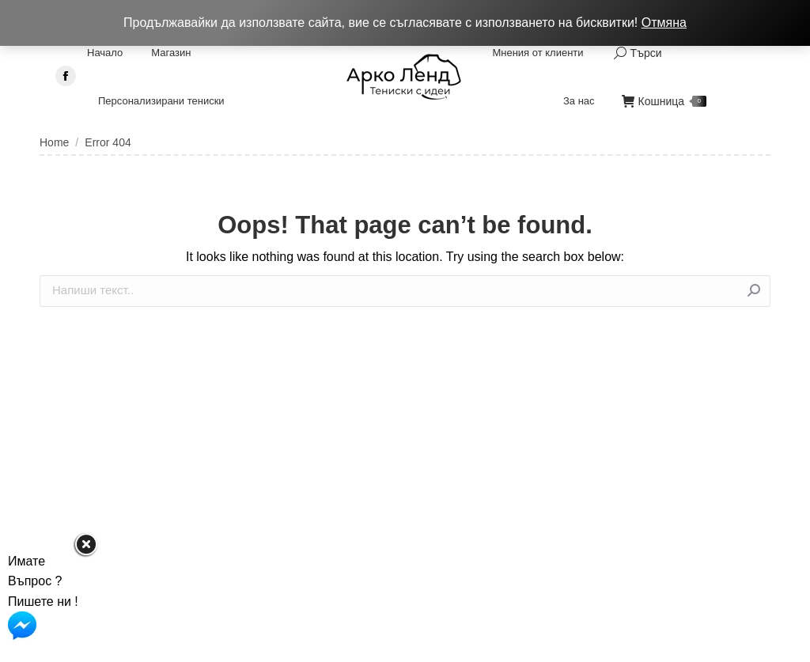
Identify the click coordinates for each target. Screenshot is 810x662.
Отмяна (664, 22)
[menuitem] (105, 52)
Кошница (664, 101)
